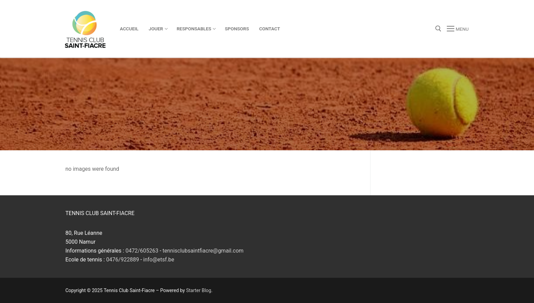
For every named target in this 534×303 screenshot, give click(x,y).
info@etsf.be (158, 259)
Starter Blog (198, 290)
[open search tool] (438, 29)
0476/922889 (122, 259)
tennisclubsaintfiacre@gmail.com (203, 250)
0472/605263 (141, 250)
